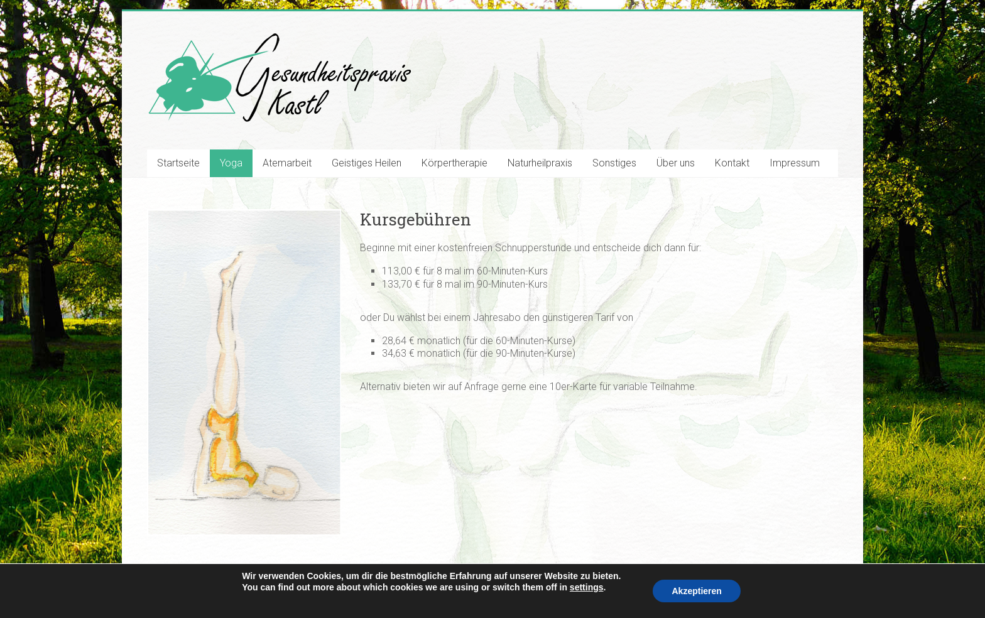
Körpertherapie (454, 163)
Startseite (178, 163)
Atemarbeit (287, 163)
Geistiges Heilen (366, 163)
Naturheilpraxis (540, 163)
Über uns (675, 163)
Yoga (231, 163)
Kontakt (732, 163)
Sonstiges (614, 163)
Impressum (795, 163)
